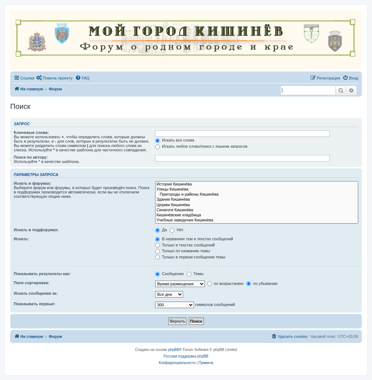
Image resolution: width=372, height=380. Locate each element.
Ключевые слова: (31, 132)
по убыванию (262, 283)
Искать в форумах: (32, 183)
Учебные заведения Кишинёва (256, 220)
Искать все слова (174, 140)
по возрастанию (225, 283)
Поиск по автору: (31, 157)
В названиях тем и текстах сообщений (194, 239)
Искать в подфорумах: (36, 230)
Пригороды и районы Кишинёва (256, 194)
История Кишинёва (256, 184)
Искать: (21, 239)
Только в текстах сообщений (185, 245)
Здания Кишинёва (256, 199)
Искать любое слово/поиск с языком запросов (201, 146)
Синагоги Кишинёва (256, 210)
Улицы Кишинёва (256, 189)
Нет (176, 230)
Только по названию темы (182, 251)
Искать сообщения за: (36, 293)
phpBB (173, 350)
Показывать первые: (35, 304)
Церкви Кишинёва (256, 205)
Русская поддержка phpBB (185, 356)
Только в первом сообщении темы (190, 257)
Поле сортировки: (31, 283)
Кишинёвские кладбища (256, 215)
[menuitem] (54, 78)
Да (161, 230)
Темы (195, 273)
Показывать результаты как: (42, 273)
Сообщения (169, 273)
